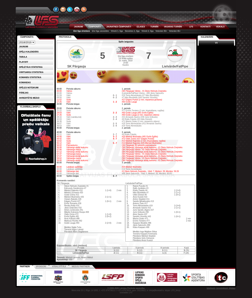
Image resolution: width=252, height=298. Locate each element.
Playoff (23, 62)
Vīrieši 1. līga (117, 31)
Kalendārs (207, 37)
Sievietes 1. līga (132, 31)
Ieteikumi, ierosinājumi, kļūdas (221, 288)
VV (216, 43)
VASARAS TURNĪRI (173, 27)
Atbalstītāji (59, 266)
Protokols (65, 37)
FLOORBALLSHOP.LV (30, 107)
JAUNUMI (78, 27)
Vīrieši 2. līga (148, 31)
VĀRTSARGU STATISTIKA (31, 72)
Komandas (25, 82)
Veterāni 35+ (161, 31)
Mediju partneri (81, 266)
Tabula (23, 57)
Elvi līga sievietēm (100, 31)
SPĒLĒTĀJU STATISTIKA (31, 67)
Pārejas (23, 93)
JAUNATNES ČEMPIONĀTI (118, 27)
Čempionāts (26, 37)
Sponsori (41, 266)
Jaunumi (23, 47)
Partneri (25, 266)
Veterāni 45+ (175, 31)
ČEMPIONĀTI (94, 27)
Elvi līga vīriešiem (81, 31)
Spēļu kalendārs (29, 52)
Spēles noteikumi (28, 88)
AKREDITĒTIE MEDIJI (29, 98)
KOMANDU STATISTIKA (30, 77)
